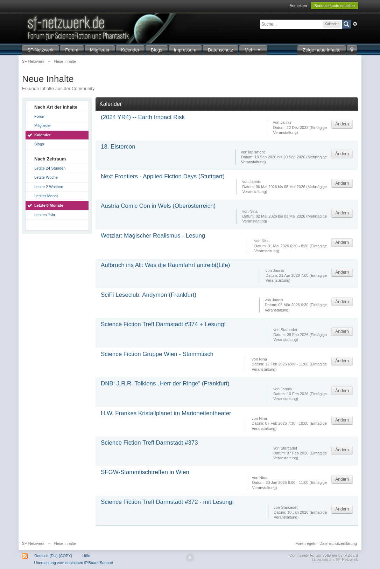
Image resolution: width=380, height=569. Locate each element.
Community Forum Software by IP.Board (323, 555)
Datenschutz (220, 50)
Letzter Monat (46, 196)
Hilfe (86, 556)
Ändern (342, 124)
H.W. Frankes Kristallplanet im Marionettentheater (166, 413)
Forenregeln (306, 543)
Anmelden (298, 6)
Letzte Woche (46, 177)
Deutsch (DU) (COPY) (53, 556)
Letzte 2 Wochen (48, 187)
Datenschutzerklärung (338, 543)
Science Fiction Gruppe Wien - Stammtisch (157, 354)
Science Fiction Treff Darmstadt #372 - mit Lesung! (167, 502)
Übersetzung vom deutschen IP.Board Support (73, 563)
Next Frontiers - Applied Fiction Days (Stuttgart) (163, 176)
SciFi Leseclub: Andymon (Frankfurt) (148, 295)
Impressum (185, 50)
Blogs (156, 50)
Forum (71, 50)
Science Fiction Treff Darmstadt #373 (149, 442)
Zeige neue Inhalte (321, 50)
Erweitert (355, 24)
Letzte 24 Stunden (49, 168)
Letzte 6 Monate (48, 205)
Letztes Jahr (44, 215)
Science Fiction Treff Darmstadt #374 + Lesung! (163, 324)
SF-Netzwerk (40, 50)
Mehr (253, 50)
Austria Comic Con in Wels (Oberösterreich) (158, 206)
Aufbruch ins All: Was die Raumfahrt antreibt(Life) (165, 265)
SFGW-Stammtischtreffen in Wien (145, 472)
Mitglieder (100, 50)
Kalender (130, 50)
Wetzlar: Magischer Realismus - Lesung (153, 235)
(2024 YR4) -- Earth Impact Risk (143, 117)
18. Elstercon (118, 146)
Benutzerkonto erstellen (334, 6)
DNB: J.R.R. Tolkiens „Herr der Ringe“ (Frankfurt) (165, 383)
